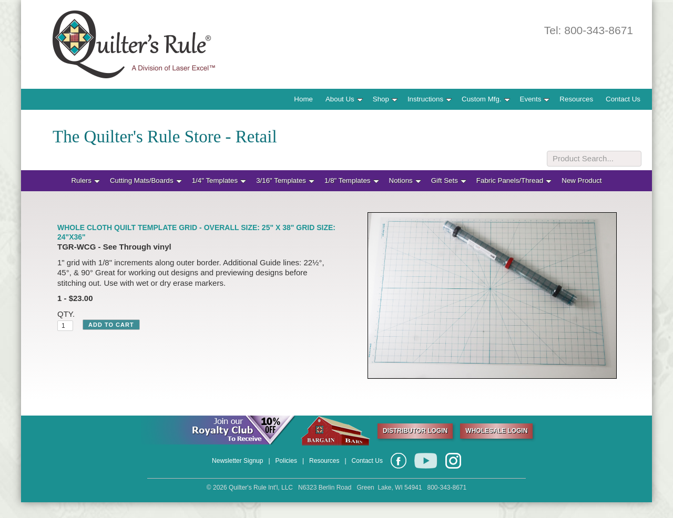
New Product (581, 180)
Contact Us (623, 99)
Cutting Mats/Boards (146, 180)
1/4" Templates (219, 180)
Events (535, 99)
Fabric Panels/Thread (514, 180)
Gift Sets (448, 180)
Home (303, 99)
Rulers (85, 180)
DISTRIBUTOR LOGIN (415, 430)
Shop (385, 99)
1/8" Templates (351, 180)
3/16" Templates (285, 180)
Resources (576, 99)
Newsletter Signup (237, 460)
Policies (286, 460)
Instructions (429, 99)
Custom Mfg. (486, 99)
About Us (344, 99)
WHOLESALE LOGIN (496, 430)
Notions (405, 180)
